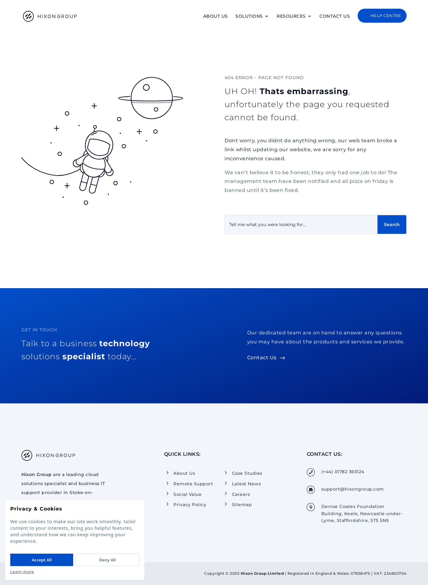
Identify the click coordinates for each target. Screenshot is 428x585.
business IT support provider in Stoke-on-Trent (63, 492)
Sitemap (242, 504)
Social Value (187, 494)
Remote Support (193, 484)
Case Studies (247, 473)
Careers (241, 494)
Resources (291, 16)
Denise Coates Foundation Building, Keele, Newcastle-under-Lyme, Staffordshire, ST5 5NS (362, 513)
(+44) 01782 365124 (342, 471)
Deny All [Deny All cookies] (107, 560)
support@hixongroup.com (352, 489)
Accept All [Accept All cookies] (42, 560)
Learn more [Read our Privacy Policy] (22, 571)
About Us (215, 16)
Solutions (249, 16)
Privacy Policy (189, 504)
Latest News (246, 484)
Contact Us (334, 16)
